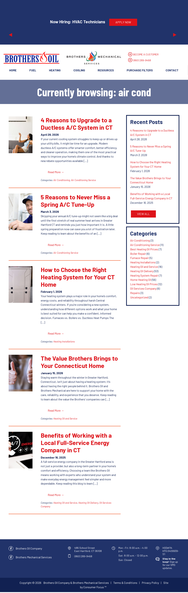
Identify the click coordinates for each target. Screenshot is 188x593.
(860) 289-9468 (142, 60)
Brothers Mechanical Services (34, 558)
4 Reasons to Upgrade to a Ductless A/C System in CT (77, 124)
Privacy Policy (150, 583)
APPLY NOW (123, 22)
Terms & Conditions (125, 583)
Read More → (56, 172)
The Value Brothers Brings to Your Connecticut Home (79, 362)
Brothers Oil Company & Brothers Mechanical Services (76, 583)
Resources (106, 70)
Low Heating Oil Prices (144, 284)
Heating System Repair (144, 276)
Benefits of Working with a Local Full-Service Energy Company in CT (76, 443)
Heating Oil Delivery (88, 503)
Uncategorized (139, 298)
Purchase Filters (140, 70)
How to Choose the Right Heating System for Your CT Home (78, 278)
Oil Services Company (143, 289)
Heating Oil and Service (65, 419)
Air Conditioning (61, 180)
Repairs (135, 293)
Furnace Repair (139, 258)
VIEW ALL (143, 214)
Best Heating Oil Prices (144, 249)
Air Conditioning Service (83, 180)
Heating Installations (64, 342)
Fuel (32, 70)
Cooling (79, 70)
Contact (172, 70)
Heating (55, 70)
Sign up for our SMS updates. (170, 564)
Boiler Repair (138, 254)
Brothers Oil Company (29, 549)
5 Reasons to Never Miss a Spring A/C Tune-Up (75, 201)
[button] (21, 22)
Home (13, 70)
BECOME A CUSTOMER (145, 54)
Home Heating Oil (140, 280)
